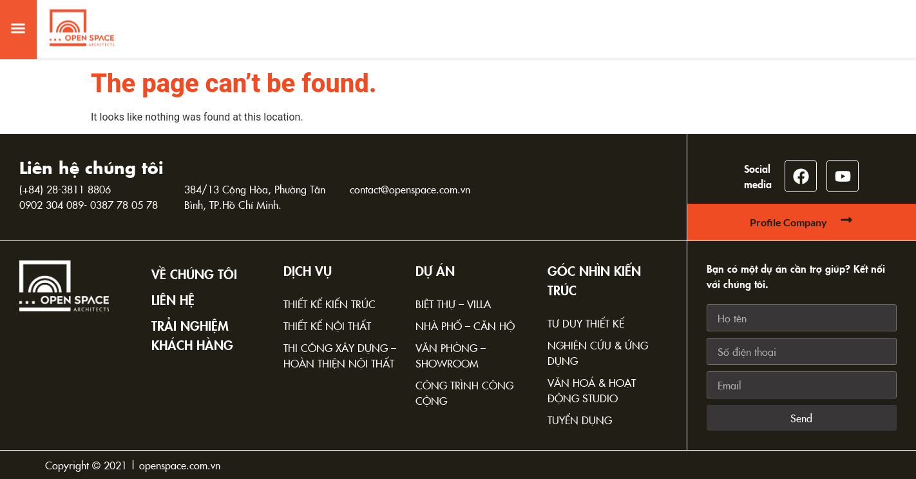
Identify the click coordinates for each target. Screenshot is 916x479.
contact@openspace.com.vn (410, 189)
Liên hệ (173, 299)
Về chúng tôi (194, 273)
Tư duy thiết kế (586, 323)
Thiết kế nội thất (327, 325)
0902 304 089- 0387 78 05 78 (88, 204)
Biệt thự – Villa (453, 304)
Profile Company (788, 222)
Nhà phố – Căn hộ (465, 325)
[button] (18, 22)
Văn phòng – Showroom (450, 355)
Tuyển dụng (580, 420)
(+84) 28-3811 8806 (65, 189)
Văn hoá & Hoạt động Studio (592, 390)
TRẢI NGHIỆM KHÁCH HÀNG (192, 334)
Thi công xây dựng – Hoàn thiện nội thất (339, 355)
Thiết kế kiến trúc (329, 304)
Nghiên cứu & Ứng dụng (598, 352)
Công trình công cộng (464, 392)
